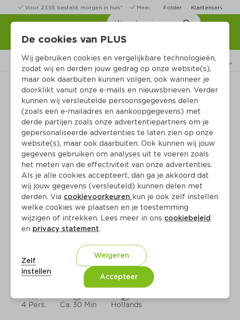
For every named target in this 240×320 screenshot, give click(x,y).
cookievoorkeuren (98, 196)
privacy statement (66, 228)
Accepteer (119, 276)
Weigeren (111, 255)
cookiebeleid (187, 218)
